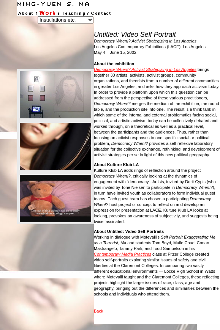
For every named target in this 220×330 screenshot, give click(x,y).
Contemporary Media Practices (122, 254)
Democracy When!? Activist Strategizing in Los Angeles (145, 69)
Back (98, 311)
